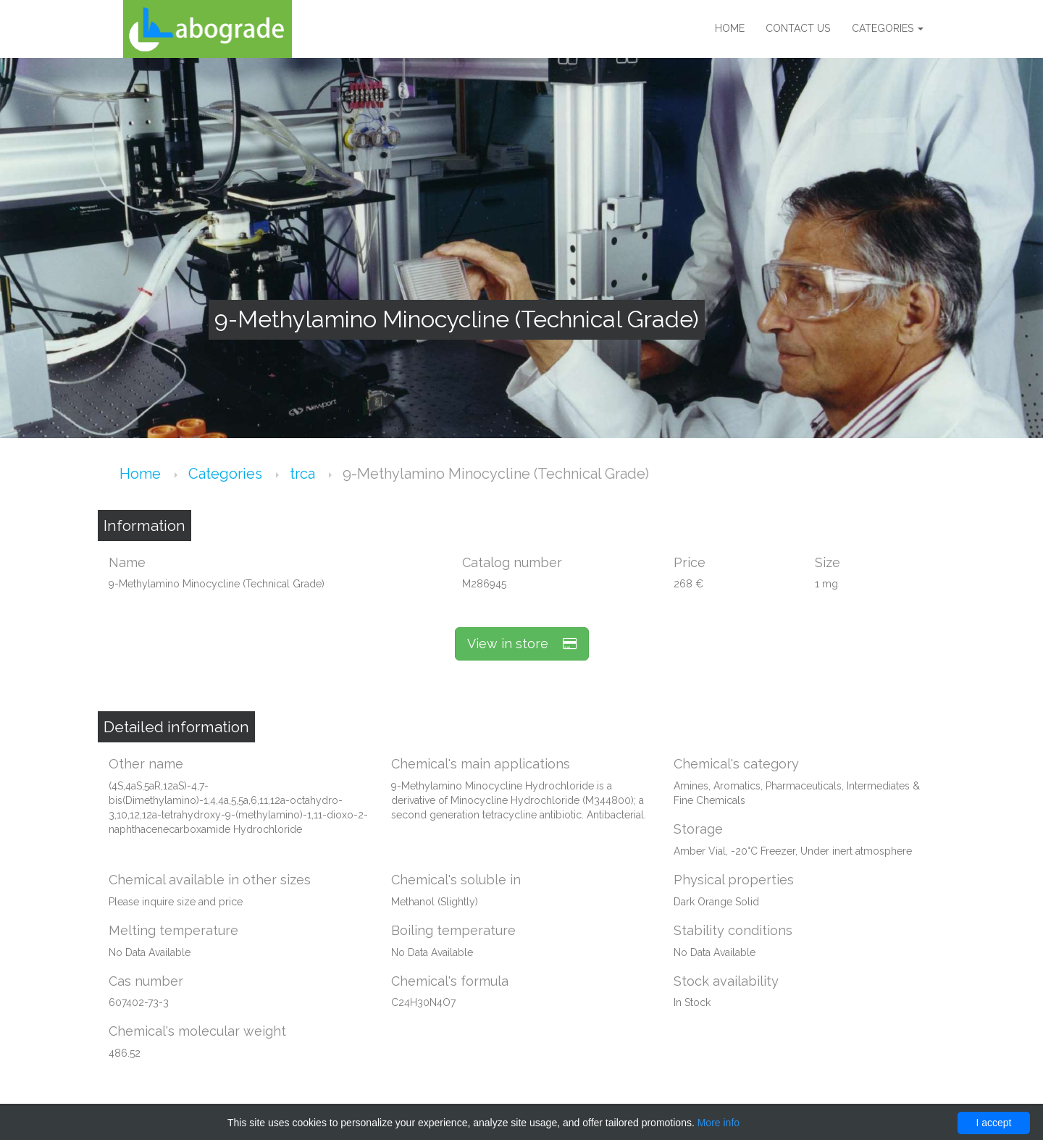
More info (719, 1122)
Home (729, 29)
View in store (522, 643)
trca (304, 473)
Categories (887, 29)
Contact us (798, 29)
